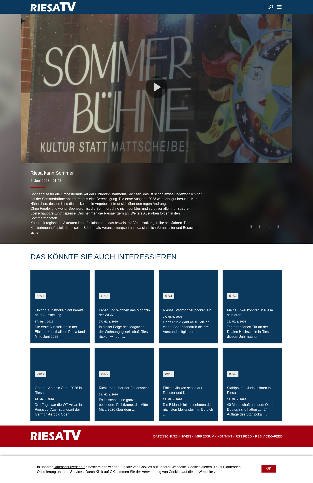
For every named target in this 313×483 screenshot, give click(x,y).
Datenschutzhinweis (172, 445)
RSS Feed (244, 445)
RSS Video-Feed (269, 445)
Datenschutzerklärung (70, 467)
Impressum (204, 445)
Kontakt (225, 445)
